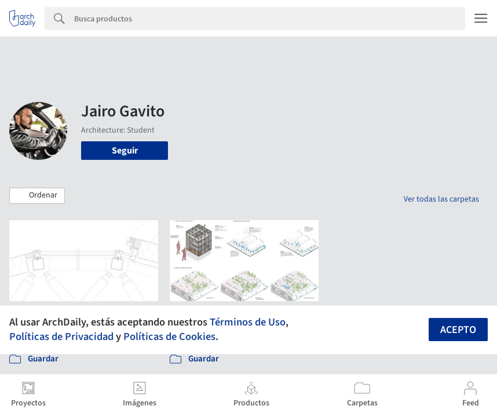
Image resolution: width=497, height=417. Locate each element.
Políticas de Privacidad (61, 336)
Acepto (458, 330)
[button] (37, 196)
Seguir (125, 150)
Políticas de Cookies (169, 336)
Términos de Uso (248, 322)
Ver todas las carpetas (441, 199)
